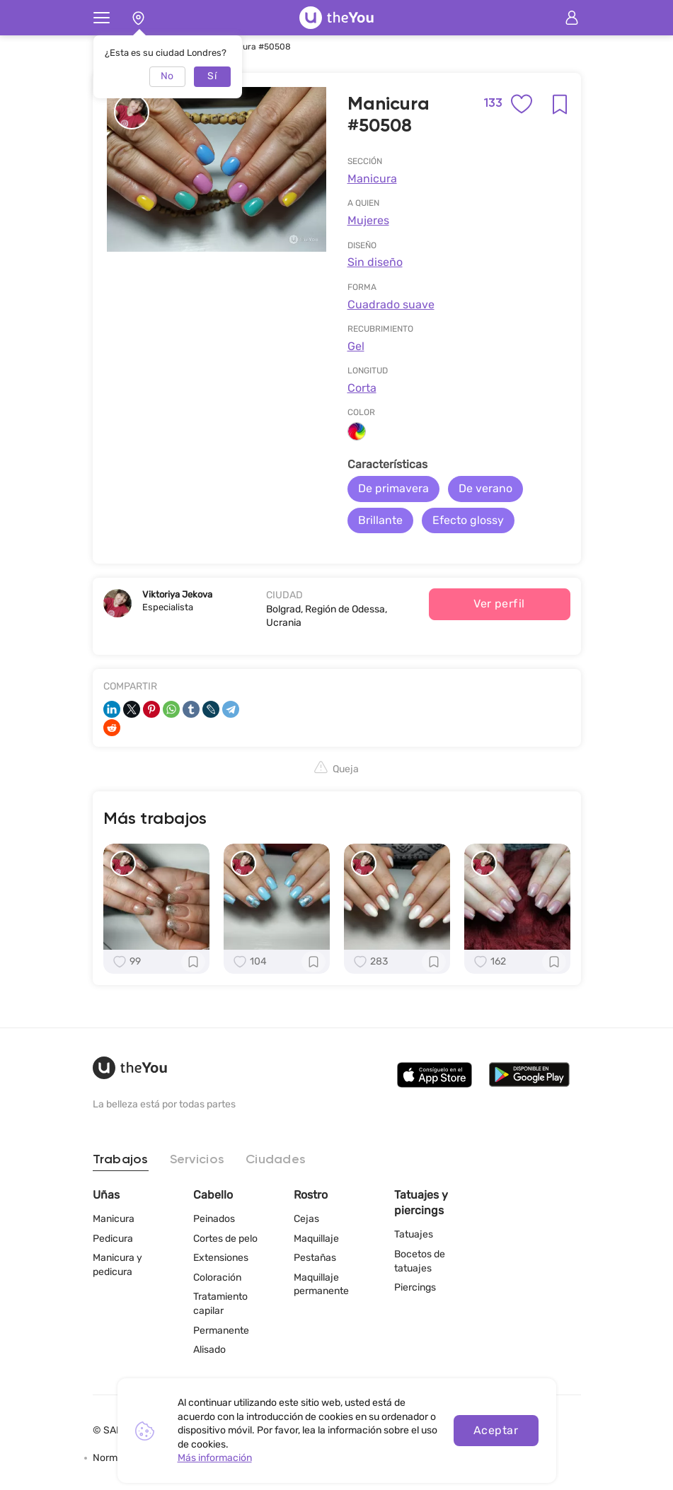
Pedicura (113, 1239)
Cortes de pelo (225, 1239)
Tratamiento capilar (220, 1304)
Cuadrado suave (391, 304)
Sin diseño (375, 262)
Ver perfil (499, 603)
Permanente (221, 1331)
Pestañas (315, 1258)
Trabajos (121, 1159)
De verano (485, 488)
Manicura (372, 178)
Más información (215, 1458)
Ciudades (276, 1159)
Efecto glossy (468, 520)
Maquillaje (316, 1239)
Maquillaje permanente (321, 1284)
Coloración (217, 1277)
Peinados (214, 1219)
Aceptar (495, 1430)
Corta (361, 388)
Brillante (380, 520)
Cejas (306, 1219)
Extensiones (220, 1258)
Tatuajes (413, 1234)
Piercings (415, 1287)
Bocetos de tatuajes (419, 1261)
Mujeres (368, 220)
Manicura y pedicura (117, 1265)
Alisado (209, 1350)
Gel (355, 346)
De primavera (393, 488)
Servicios (197, 1159)
